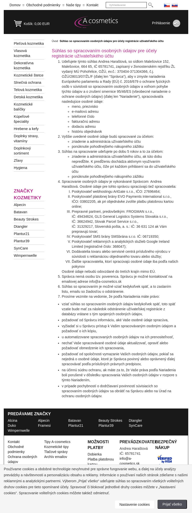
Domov (15, 5)
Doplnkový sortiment (22, 150)
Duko (12, 426)
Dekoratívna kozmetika (24, 65)
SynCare (21, 248)
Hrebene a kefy (26, 129)
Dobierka (95, 454)
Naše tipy (73, 5)
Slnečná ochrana (27, 82)
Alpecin (20, 205)
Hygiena (20, 168)
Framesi (44, 426)
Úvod (55, 41)
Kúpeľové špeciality (21, 119)
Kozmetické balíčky (23, 106)
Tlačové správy (56, 452)
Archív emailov (55, 457)
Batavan (20, 212)
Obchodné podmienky (43, 5)
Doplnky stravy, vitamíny (26, 138)
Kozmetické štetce (29, 75)
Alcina (12, 420)
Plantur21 (22, 234)
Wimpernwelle (25, 256)
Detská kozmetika (28, 97)
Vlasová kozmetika (22, 53)
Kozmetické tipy (56, 447)
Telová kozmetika (28, 90)
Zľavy (18, 160)
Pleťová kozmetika (29, 44)
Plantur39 (22, 241)
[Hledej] (150, 5)
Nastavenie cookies (135, 504)
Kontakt (92, 5)
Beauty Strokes (26, 219)
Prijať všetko (172, 504)
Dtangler (21, 226)
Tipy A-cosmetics (57, 442)
